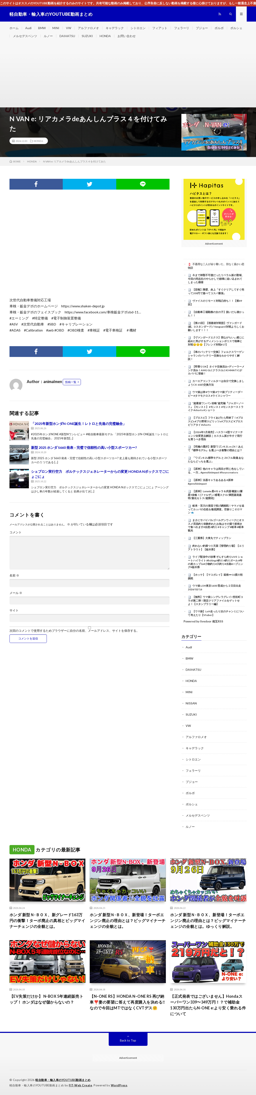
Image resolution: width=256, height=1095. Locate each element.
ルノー (48, 36)
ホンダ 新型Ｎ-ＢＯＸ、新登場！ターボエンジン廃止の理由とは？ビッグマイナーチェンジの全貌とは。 (128, 920)
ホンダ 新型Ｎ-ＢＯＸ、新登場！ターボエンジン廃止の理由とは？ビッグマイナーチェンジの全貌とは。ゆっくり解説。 (208, 920)
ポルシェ (236, 28)
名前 (14, 575)
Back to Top (128, 1040)
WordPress (119, 1085)
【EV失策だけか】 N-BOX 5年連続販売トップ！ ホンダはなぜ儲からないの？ (46, 999)
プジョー (202, 28)
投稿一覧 (70, 382)
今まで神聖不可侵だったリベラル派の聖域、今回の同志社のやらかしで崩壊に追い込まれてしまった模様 (216, 278)
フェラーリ (181, 28)
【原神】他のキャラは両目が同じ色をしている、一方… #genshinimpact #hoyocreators (216, 470)
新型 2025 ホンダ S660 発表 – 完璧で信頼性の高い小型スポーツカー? (84, 447)
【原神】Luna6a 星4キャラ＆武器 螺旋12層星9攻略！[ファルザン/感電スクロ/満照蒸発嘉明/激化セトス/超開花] (215, 495)
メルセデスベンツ (25, 36)
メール (15, 592)
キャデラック (115, 28)
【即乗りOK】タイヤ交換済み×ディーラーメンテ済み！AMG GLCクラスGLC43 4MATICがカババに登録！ (216, 370)
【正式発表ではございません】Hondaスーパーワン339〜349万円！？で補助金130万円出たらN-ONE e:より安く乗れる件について (208, 1005)
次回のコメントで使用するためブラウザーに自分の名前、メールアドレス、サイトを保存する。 (74, 630)
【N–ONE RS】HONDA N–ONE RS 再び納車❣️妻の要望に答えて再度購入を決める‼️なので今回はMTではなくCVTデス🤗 (127, 1002)
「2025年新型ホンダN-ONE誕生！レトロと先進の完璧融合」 (78, 423)
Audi (28, 28)
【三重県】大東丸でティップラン (211, 538)
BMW (42, 28)
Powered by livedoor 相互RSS (203, 621)
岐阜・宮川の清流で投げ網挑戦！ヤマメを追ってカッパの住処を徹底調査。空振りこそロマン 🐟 (216, 509)
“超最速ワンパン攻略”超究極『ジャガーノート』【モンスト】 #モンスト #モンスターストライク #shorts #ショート (216, 407)
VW (68, 28)
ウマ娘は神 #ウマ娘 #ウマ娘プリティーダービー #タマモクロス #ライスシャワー (215, 393)
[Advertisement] (128, 75)
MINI (55, 28)
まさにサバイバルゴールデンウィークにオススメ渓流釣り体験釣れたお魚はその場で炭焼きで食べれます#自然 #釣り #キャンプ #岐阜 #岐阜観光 (216, 525)
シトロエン (138, 28)
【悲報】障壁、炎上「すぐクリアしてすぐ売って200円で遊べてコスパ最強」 (216, 291)
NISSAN (191, 703)
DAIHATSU (67, 36)
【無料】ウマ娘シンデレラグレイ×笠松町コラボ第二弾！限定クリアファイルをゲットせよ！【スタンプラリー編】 (215, 600)
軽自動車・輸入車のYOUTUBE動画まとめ (63, 1080)
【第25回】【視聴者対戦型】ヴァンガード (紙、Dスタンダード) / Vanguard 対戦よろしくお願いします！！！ (216, 326)
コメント (15, 532)
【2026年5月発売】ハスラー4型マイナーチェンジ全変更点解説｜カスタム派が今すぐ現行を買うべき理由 (215, 435)
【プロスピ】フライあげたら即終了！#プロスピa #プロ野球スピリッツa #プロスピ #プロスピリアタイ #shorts (215, 421)
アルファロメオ (88, 28)
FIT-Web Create (80, 1085)
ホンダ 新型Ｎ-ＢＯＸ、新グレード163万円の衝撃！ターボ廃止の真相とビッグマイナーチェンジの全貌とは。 (47, 920)
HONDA (105, 36)
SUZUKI (87, 36)
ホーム (14, 28)
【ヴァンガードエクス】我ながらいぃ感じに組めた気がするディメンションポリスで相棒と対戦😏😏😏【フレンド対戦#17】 (216, 341)
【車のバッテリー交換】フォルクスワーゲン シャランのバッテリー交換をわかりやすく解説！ (216, 355)
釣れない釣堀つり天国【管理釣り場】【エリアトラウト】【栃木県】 (216, 547)
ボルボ (219, 28)
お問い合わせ (127, 36)
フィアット (159, 28)
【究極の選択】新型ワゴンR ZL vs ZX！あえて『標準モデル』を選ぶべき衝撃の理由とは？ (215, 448)
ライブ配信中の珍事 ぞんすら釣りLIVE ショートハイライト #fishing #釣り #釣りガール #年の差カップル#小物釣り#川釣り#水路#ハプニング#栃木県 (215, 562)
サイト (14, 610)
